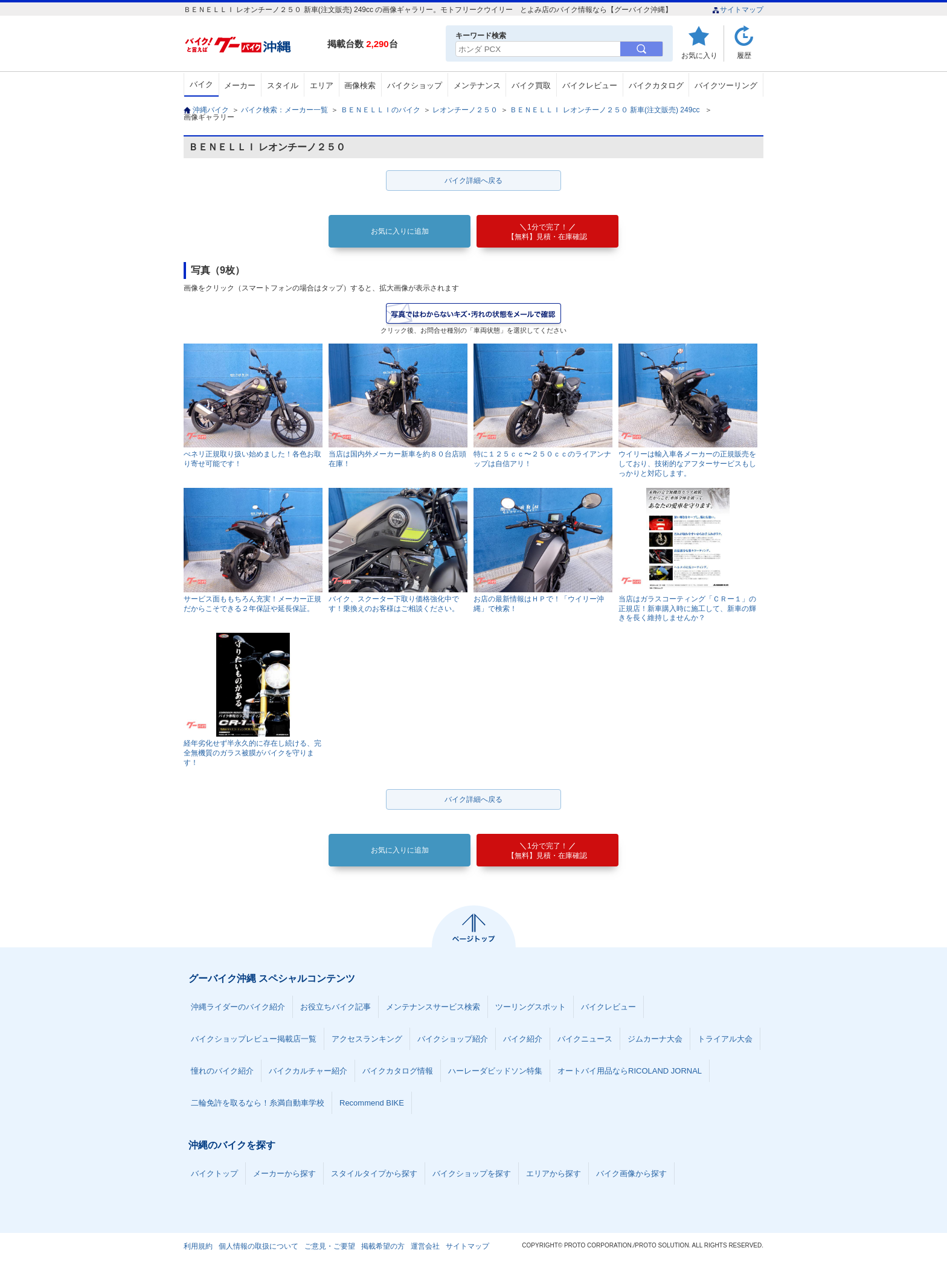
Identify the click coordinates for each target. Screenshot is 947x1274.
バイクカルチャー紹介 (308, 1070)
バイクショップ (414, 85)
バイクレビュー (589, 85)
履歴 (744, 55)
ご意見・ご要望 (329, 1246)
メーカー (239, 85)
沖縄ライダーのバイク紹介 (238, 1006)
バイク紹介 (522, 1038)
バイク (201, 84)
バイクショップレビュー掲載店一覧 (253, 1038)
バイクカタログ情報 (397, 1070)
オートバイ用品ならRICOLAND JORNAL (629, 1070)
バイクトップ (214, 1173)
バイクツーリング (726, 85)
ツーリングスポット (530, 1006)
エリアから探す (553, 1173)
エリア (321, 85)
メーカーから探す (284, 1173)
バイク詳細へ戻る (473, 180)
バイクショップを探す (471, 1173)
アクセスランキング (367, 1038)
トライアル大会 (725, 1038)
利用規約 (198, 1246)
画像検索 (360, 85)
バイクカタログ (656, 85)
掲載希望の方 (383, 1246)
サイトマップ (737, 9)
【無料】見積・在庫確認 (547, 232)
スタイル (282, 85)
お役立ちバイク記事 (335, 1006)
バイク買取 (531, 85)
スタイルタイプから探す (374, 1173)
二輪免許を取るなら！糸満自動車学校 (257, 1102)
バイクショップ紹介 (452, 1038)
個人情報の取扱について (258, 1246)
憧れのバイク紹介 (222, 1070)
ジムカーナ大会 (655, 1038)
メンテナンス (477, 85)
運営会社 (425, 1246)
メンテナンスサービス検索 (433, 1006)
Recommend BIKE (371, 1102)
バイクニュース (584, 1038)
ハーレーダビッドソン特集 (495, 1070)
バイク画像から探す (631, 1173)
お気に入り (699, 55)
